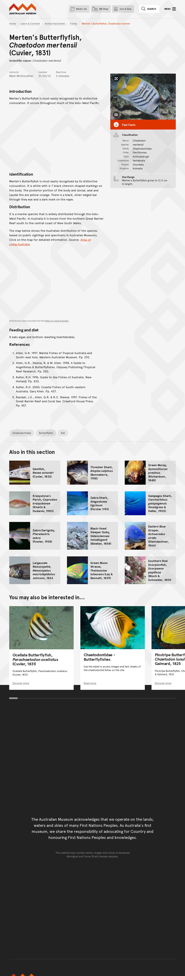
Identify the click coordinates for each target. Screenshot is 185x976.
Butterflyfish (46, 433)
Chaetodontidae (21, 433)
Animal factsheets (55, 23)
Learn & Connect (30, 23)
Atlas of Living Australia (56, 320)
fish (63, 433)
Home (12, 23)
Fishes (73, 23)
